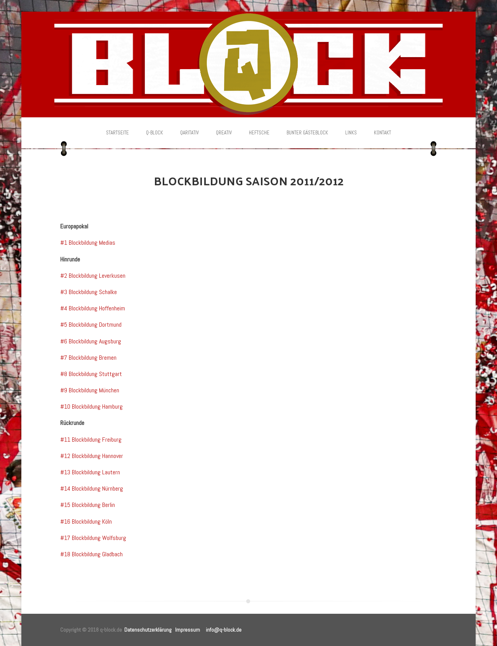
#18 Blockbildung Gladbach (91, 554)
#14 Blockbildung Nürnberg (91, 488)
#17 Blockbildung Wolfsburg (93, 538)
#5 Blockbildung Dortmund (91, 324)
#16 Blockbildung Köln (86, 521)
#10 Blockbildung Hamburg (91, 406)
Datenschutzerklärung (148, 629)
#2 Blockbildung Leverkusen (92, 276)
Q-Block (154, 132)
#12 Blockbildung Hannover (91, 456)
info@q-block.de (224, 629)
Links (351, 132)
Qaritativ (189, 132)
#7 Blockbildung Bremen (88, 357)
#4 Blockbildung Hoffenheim (92, 308)
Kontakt (382, 132)
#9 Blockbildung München (89, 390)
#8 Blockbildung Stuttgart (91, 374)
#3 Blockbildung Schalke (88, 292)
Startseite (117, 132)
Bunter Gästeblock (307, 132)
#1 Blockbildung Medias (87, 243)
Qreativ (224, 132)
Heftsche (259, 132)
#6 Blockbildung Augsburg (90, 341)
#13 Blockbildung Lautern (90, 472)
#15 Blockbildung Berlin (87, 505)
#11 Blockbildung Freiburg (91, 439)
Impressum (187, 629)
